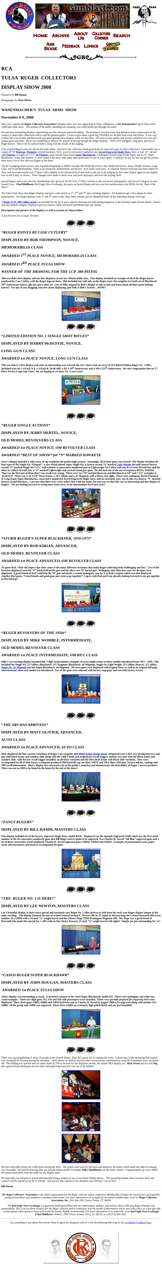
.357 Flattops (8, 154)
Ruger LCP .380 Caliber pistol (20, 202)
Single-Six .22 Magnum (13, 667)
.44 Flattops (41, 154)
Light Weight (124, 464)
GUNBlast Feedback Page (138, 1222)
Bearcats (20, 152)
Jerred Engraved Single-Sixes (114, 152)
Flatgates (32, 152)
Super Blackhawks (85, 154)
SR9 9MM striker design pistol (90, 753)
